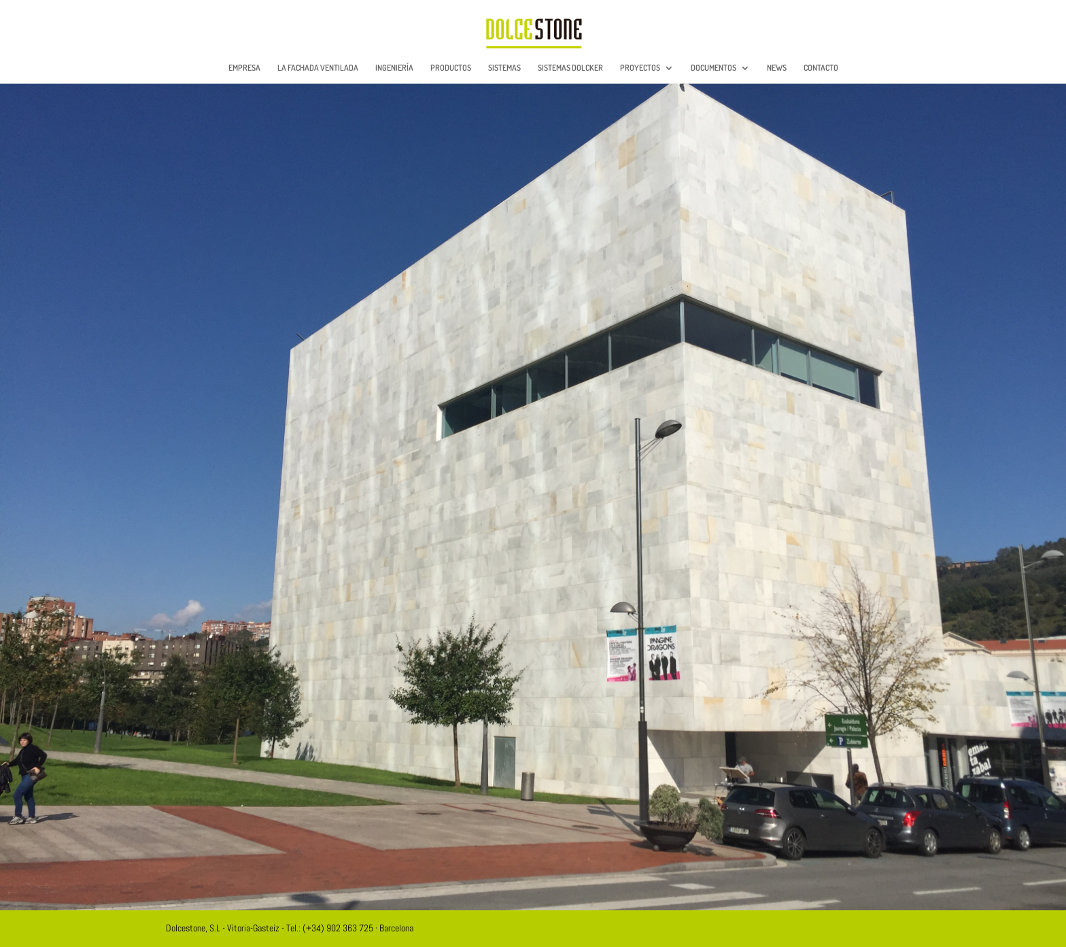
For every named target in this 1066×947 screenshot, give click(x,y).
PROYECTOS (640, 68)
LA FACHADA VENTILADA (317, 68)
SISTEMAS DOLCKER (570, 68)
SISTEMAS (504, 68)
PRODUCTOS (450, 68)
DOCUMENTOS (713, 68)
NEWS (777, 68)
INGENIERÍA (394, 68)
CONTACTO (821, 68)
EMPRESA (244, 68)
